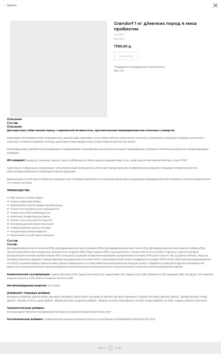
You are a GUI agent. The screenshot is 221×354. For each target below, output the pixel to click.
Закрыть (12, 5)
